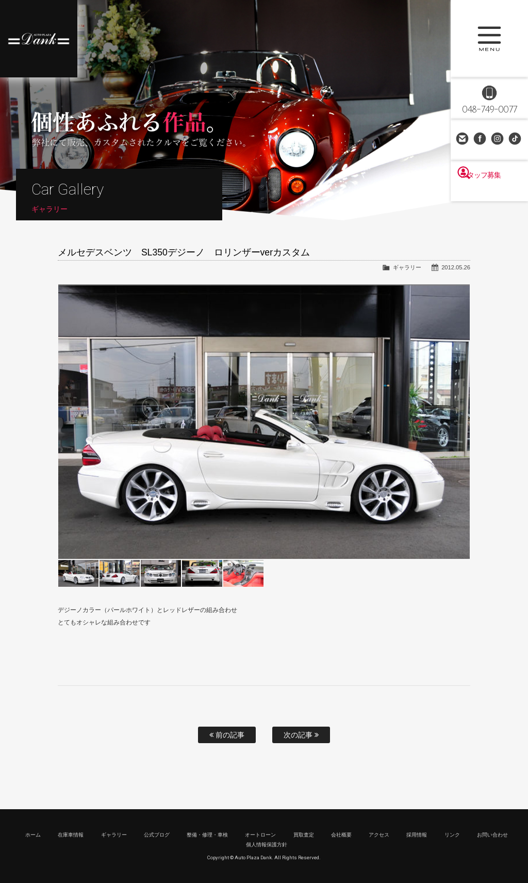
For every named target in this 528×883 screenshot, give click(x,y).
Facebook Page (480, 139)
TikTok (515, 139)
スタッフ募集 (489, 192)
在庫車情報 (71, 835)
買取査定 (303, 835)
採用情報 (416, 835)
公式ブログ (157, 835)
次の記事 (301, 735)
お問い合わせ (463, 139)
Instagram (498, 139)
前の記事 (226, 735)
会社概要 (341, 835)
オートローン (260, 835)
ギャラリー (407, 267)
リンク (452, 835)
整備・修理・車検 (207, 835)
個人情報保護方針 (266, 844)
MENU (489, 38)
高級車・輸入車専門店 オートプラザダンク (38, 38)
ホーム (33, 835)
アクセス (379, 835)
